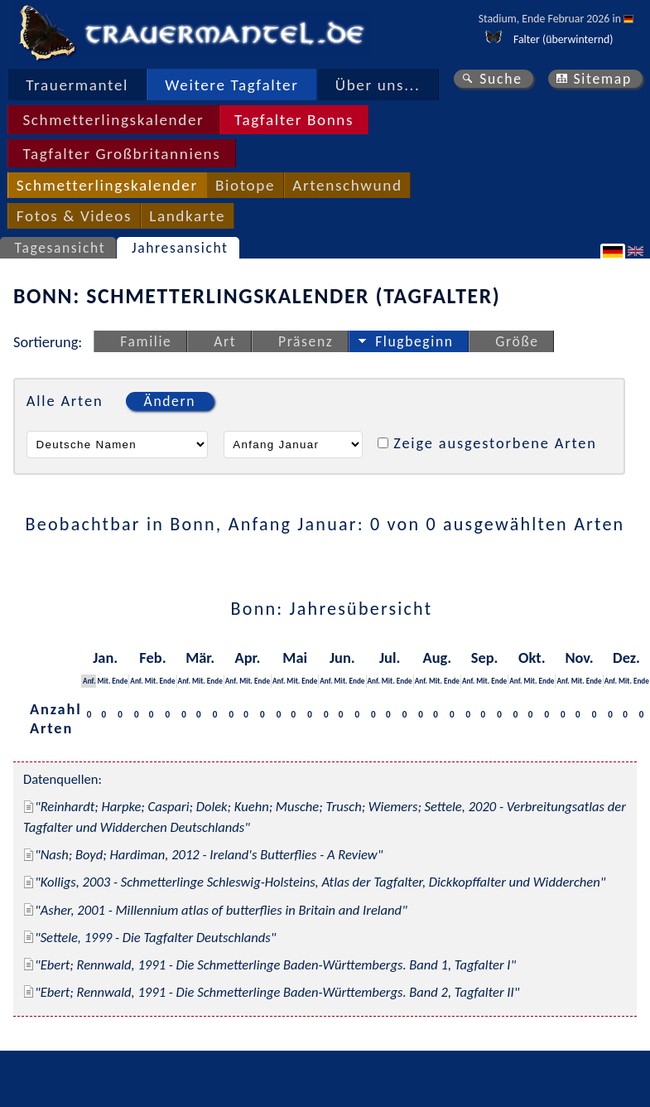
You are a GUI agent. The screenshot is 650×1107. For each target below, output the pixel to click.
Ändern (169, 401)
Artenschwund (347, 185)
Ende (120, 680)
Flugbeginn (414, 341)
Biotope (245, 185)
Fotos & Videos (74, 215)
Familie (145, 341)
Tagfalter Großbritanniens (121, 153)
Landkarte (187, 215)
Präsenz (305, 341)
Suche (500, 79)
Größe (516, 341)
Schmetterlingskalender (113, 119)
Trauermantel (77, 84)
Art (225, 341)
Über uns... (378, 84)
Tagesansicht (60, 248)
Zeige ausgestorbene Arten (495, 442)
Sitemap (602, 79)
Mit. (103, 680)
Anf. (89, 680)
